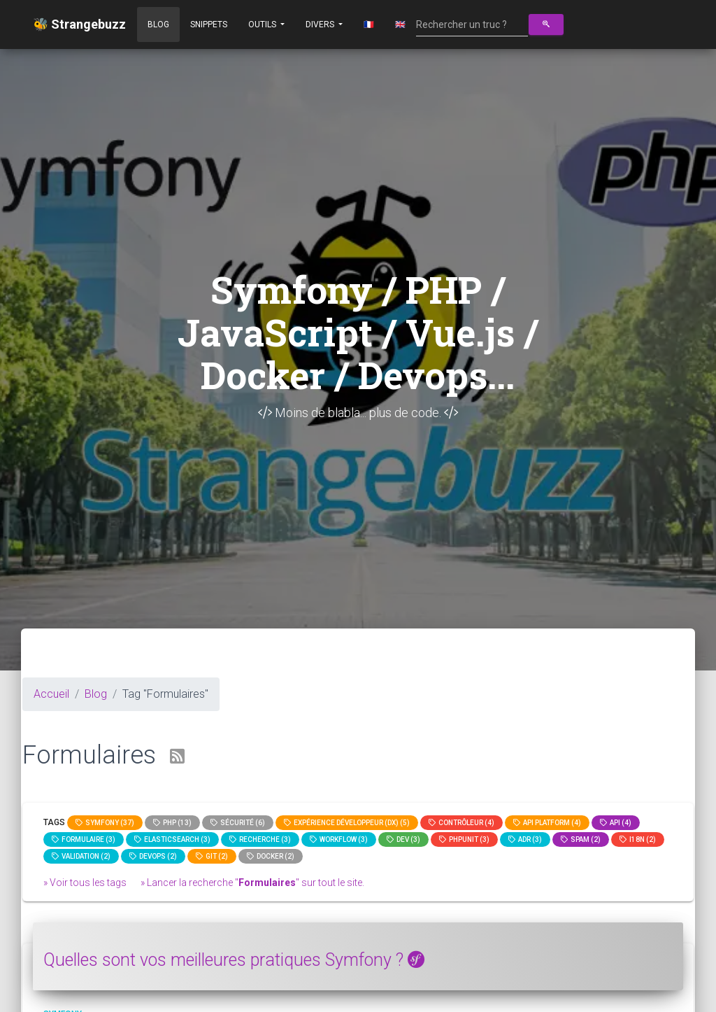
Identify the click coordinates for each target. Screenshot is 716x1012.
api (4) (615, 823)
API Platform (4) (547, 823)
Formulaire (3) (83, 839)
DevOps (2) (153, 856)
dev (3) (403, 839)
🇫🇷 (369, 24)
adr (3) (525, 839)
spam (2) (581, 839)
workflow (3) (339, 839)
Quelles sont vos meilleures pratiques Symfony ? (234, 960)
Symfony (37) (105, 823)
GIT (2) (212, 856)
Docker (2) (270, 856)
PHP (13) (172, 823)
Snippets (208, 24)
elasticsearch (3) (172, 839)
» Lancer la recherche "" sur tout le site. (252, 882)
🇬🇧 (400, 24)
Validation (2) (81, 856)
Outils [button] (263, 24)
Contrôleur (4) (461, 823)
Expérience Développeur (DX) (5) (347, 823)
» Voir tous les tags (85, 882)
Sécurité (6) (237, 823)
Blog (158, 24)
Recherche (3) (260, 839)
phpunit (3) (464, 839)
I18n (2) (638, 839)
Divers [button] (321, 24)
